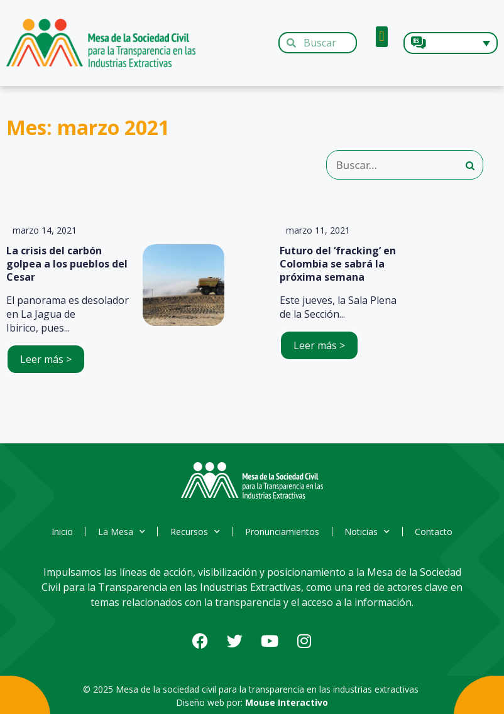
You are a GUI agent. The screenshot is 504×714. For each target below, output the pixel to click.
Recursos (195, 531)
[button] (382, 36)
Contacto (435, 532)
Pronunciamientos (283, 532)
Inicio (61, 532)
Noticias (368, 531)
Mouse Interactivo (286, 702)
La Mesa (121, 531)
